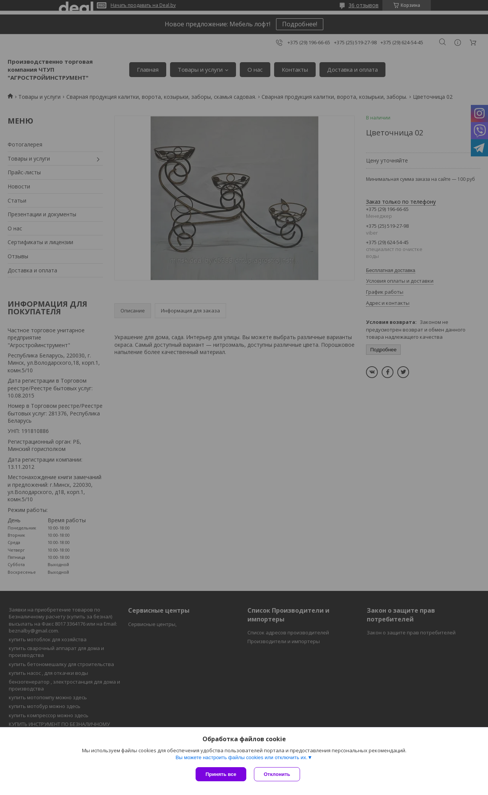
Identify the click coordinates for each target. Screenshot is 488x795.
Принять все (220, 774)
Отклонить (277, 774)
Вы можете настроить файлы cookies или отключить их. (241, 757)
